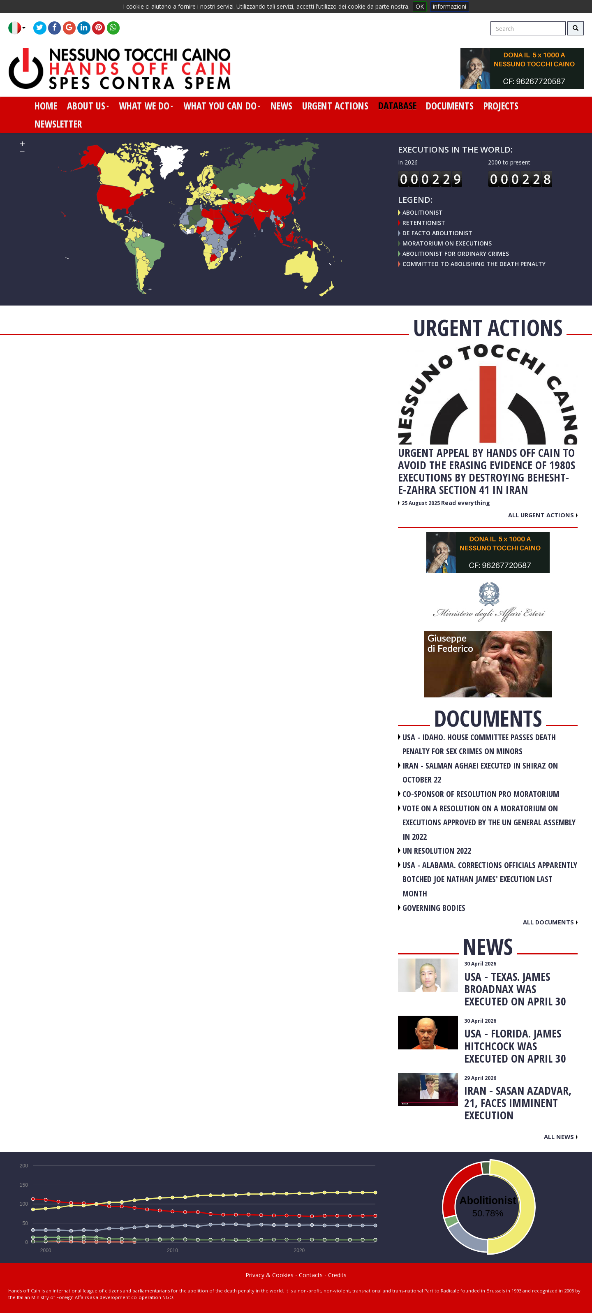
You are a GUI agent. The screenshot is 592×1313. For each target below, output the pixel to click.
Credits (337, 1275)
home (46, 105)
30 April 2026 (480, 963)
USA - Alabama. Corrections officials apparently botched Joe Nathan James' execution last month (489, 879)
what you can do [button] (222, 105)
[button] (20, 28)
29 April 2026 (480, 1077)
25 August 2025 (421, 503)
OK (420, 6)
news (281, 105)
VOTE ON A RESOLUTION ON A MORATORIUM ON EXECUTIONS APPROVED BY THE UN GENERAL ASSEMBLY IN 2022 (489, 822)
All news (561, 1136)
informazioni (449, 6)
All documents (550, 922)
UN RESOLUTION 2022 (436, 850)
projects (500, 105)
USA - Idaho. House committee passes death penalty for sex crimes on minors (479, 744)
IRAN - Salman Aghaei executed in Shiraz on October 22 (480, 772)
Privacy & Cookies (269, 1275)
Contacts (311, 1275)
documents (450, 105)
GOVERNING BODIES (433, 907)
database (397, 105)
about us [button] (88, 105)
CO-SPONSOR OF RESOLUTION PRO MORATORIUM (480, 793)
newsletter (58, 123)
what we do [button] (146, 105)
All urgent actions (543, 515)
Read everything (465, 503)
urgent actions (335, 105)
